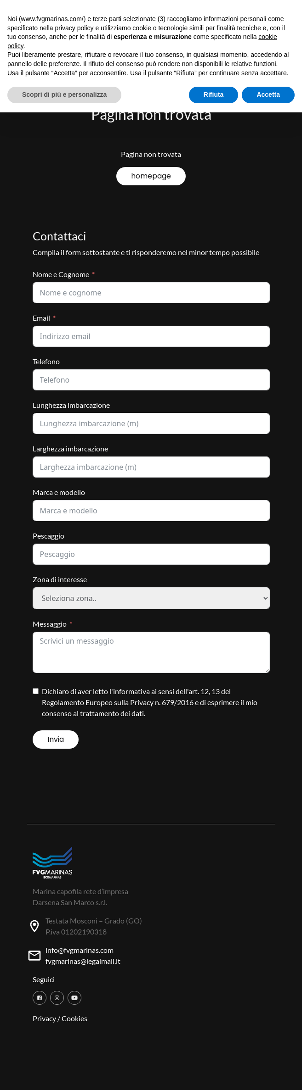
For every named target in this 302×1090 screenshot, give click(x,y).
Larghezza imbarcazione (70, 448)
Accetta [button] (268, 94)
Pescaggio (48, 535)
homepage (151, 176)
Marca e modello (59, 492)
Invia (55, 739)
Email (41, 317)
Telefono (46, 361)
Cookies (74, 1018)
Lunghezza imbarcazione (71, 404)
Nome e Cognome (61, 274)
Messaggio (50, 623)
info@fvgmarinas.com (80, 949)
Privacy (44, 1018)
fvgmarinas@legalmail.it (83, 961)
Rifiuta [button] (214, 94)
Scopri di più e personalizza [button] (64, 94)
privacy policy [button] (74, 28)
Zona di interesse (60, 579)
